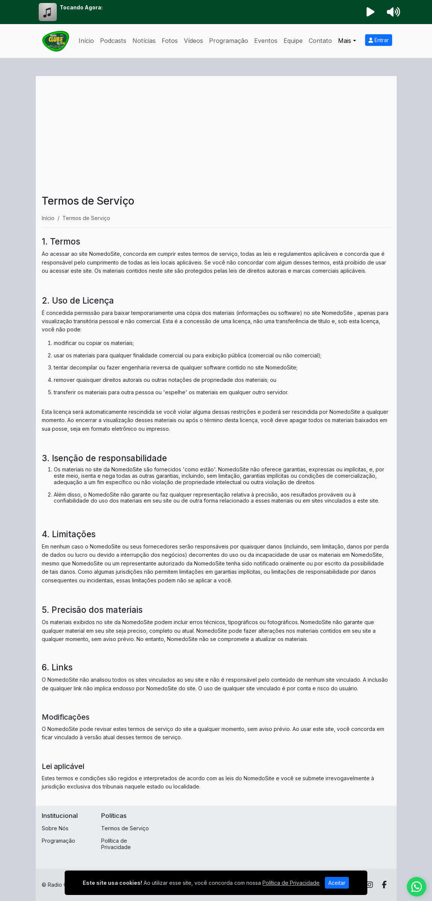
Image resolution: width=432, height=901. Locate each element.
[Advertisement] (216, 138)
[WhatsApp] (416, 886)
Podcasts (113, 40)
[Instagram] (369, 884)
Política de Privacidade (116, 843)
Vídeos (193, 40)
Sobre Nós (55, 828)
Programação (228, 40)
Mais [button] (344, 40)
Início (86, 40)
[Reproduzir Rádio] (370, 12)
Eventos (265, 40)
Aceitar (337, 884)
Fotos (170, 40)
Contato (320, 40)
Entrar (378, 40)
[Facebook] (384, 884)
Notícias (144, 40)
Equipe (293, 40)
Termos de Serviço (125, 828)
